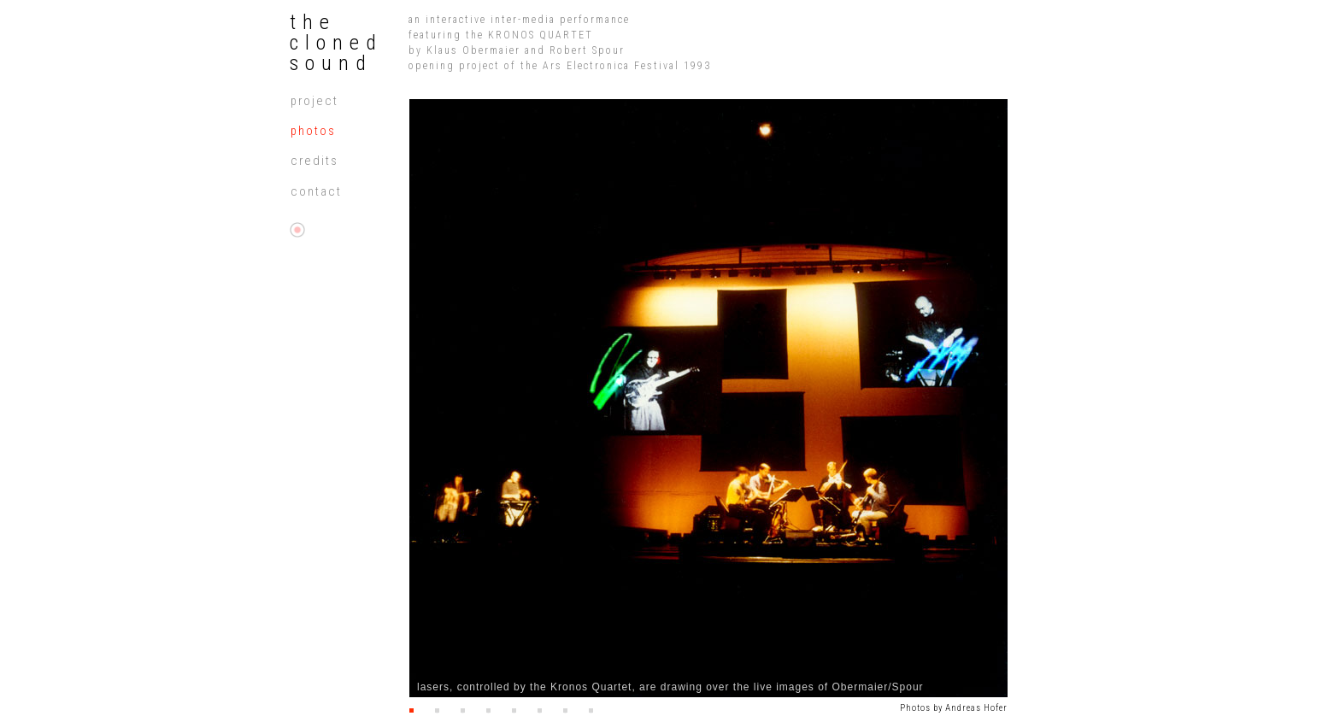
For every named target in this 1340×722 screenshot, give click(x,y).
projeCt (314, 101)
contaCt (316, 191)
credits (314, 160)
